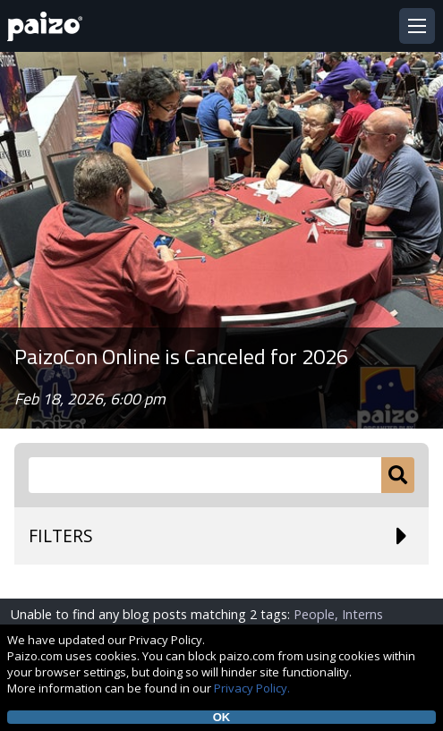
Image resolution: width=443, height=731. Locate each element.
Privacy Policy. (252, 688)
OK (222, 717)
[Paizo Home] (48, 26)
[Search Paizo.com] (205, 475)
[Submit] (397, 475)
